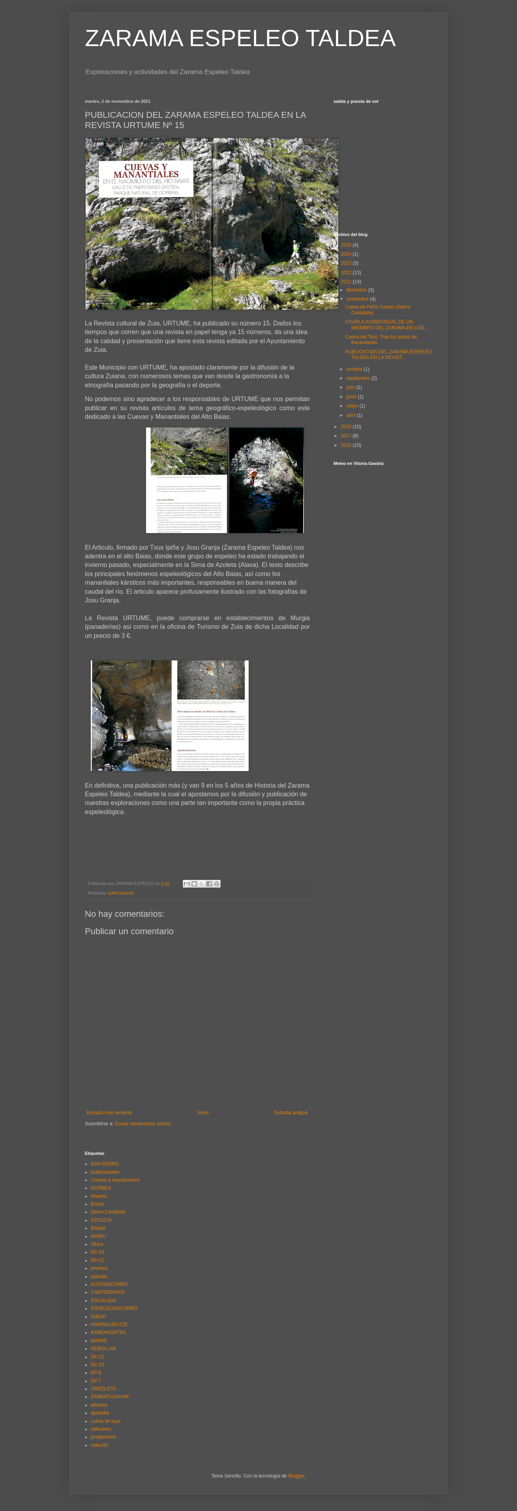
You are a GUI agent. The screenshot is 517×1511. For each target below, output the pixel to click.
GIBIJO (98, 1317)
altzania (99, 1405)
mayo (353, 406)
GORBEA (101, 1188)
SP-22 (97, 1357)
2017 (347, 436)
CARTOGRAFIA (108, 1292)
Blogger (296, 1476)
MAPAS (99, 1341)
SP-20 (97, 1252)
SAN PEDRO (105, 1164)
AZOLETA (101, 1220)
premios (99, 1268)
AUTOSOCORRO (109, 1284)
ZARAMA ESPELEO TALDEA (240, 38)
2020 (347, 426)
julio (351, 387)
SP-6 (96, 1372)
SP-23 (97, 1365)
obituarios (101, 1429)
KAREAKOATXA (108, 1332)
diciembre (357, 290)
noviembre (358, 299)
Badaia (98, 1228)
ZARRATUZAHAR (110, 1396)
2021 (347, 281)
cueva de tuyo (105, 1421)
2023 (347, 263)
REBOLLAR (103, 1348)
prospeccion (103, 1437)
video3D (99, 1445)
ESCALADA (103, 1300)
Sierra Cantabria (108, 1212)
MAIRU (98, 1236)
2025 (347, 245)
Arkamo (99, 1196)
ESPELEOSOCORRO (114, 1308)
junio (352, 397)
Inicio (203, 1112)
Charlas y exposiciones (115, 1180)
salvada (99, 1276)
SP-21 (97, 1260)
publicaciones (121, 892)
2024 (347, 254)
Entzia (97, 1204)
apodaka (100, 1413)
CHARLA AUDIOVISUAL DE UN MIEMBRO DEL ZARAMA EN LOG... (386, 324)
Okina (97, 1244)
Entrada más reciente (109, 1112)
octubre (355, 369)
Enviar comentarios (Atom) (143, 1123)
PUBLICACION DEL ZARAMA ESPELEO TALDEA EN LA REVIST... (388, 354)
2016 (347, 445)
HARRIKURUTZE (109, 1324)
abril (352, 415)
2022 (347, 272)
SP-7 (96, 1381)
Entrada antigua (291, 1112)
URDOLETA (103, 1389)
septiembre (359, 378)
